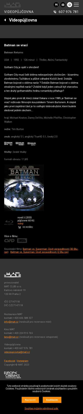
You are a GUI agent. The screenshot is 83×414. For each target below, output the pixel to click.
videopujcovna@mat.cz (17, 352)
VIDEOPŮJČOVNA (19, 12)
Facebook (9, 360)
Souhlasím (52, 400)
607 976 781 (69, 11)
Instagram (22, 360)
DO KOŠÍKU (28, 227)
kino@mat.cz (11, 336)
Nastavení (30, 400)
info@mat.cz (11, 321)
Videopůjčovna (20, 20)
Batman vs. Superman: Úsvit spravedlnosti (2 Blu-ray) (39, 252)
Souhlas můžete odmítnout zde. (42, 408)
